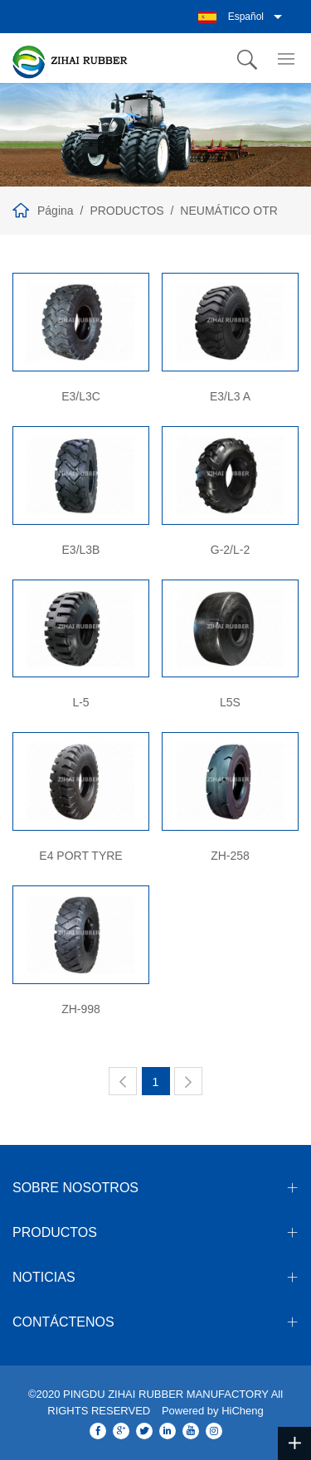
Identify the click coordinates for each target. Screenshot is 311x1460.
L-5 (80, 702)
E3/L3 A (230, 396)
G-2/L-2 (230, 549)
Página (55, 210)
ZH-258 (230, 855)
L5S (230, 702)
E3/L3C (80, 396)
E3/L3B (81, 549)
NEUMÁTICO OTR (228, 210)
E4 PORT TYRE (80, 855)
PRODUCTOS (126, 210)
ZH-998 (80, 1009)
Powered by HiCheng (213, 1410)
